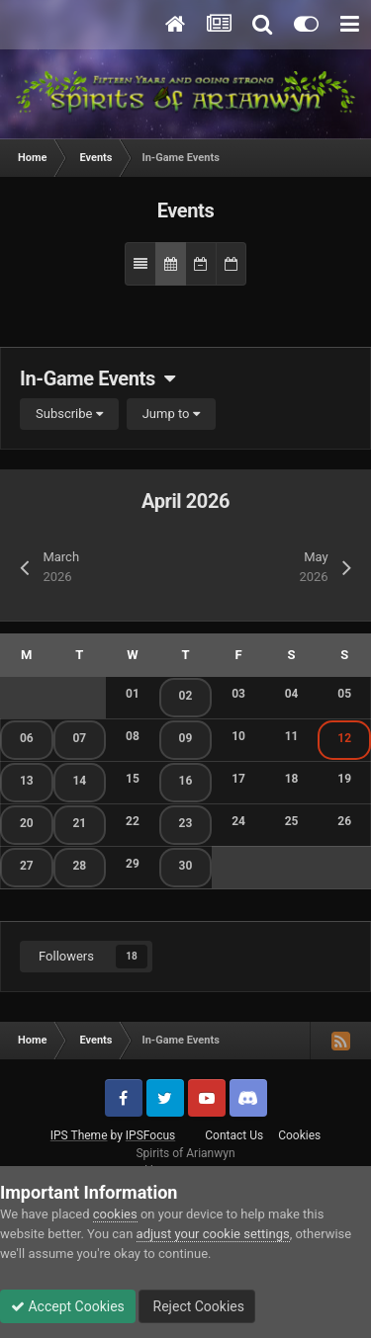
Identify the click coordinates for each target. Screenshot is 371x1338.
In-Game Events (97, 378)
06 (27, 738)
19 (344, 779)
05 (344, 694)
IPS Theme (79, 1135)
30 (186, 866)
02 (186, 696)
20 (27, 823)
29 (132, 864)
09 (186, 738)
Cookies (299, 1135)
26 (344, 821)
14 (79, 781)
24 (238, 821)
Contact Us (234, 1135)
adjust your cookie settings (213, 1233)
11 (292, 736)
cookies (115, 1214)
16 (186, 781)
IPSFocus (150, 1135)
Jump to (171, 413)
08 (132, 736)
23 (186, 823)
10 (238, 736)
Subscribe (69, 413)
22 (132, 821)
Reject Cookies (196, 1306)
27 (27, 866)
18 (292, 779)
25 (292, 821)
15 (132, 779)
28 (79, 866)
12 (344, 738)
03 (238, 694)
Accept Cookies (68, 1306)
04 (292, 694)
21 (79, 823)
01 (132, 694)
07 (79, 738)
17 (238, 779)
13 (27, 781)
